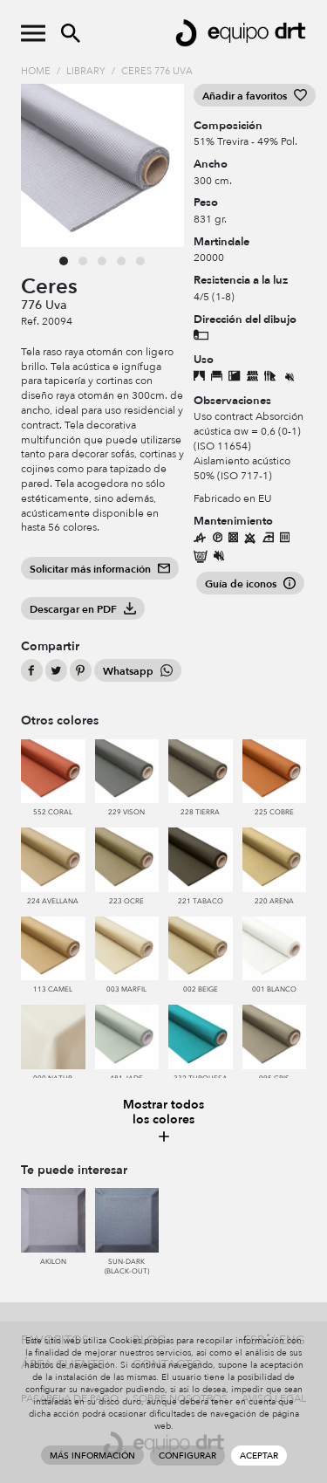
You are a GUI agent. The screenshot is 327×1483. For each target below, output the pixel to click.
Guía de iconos (250, 584)
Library (86, 71)
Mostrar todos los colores (164, 1121)
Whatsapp (138, 671)
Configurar (187, 1456)
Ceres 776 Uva (157, 71)
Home (36, 71)
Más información (92, 1456)
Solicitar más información (100, 569)
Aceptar (259, 1456)
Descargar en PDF (83, 609)
